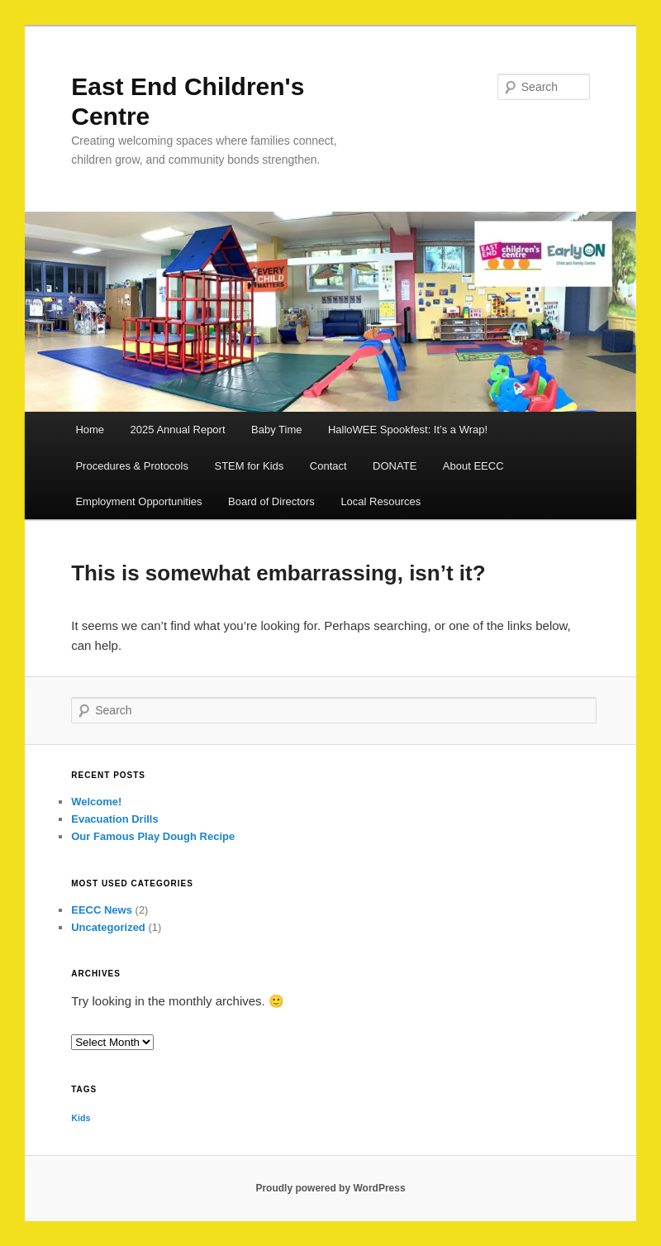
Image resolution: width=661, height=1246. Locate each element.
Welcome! (96, 801)
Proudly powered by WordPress (330, 1188)
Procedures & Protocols (131, 466)
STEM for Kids (249, 466)
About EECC (473, 466)
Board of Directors (271, 501)
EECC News (101, 910)
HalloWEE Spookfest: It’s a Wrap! (407, 429)
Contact (328, 466)
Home (89, 429)
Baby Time (276, 429)
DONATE (394, 466)
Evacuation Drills (114, 819)
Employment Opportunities (138, 501)
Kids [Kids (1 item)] (80, 1118)
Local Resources (380, 501)
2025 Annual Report (178, 429)
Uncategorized (108, 927)
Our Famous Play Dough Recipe (153, 836)
